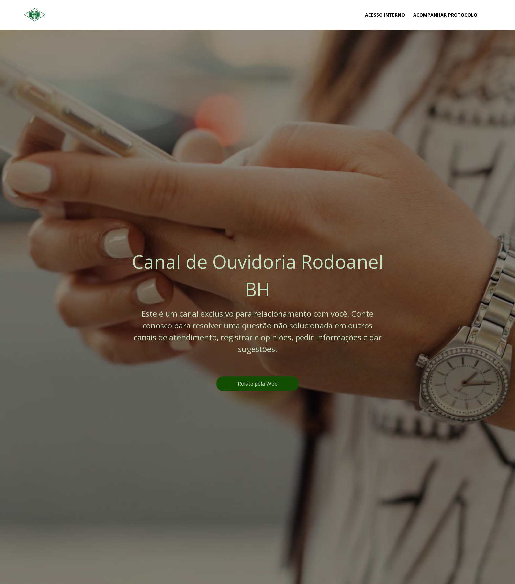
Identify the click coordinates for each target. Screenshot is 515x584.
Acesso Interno (385, 15)
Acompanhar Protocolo (445, 15)
